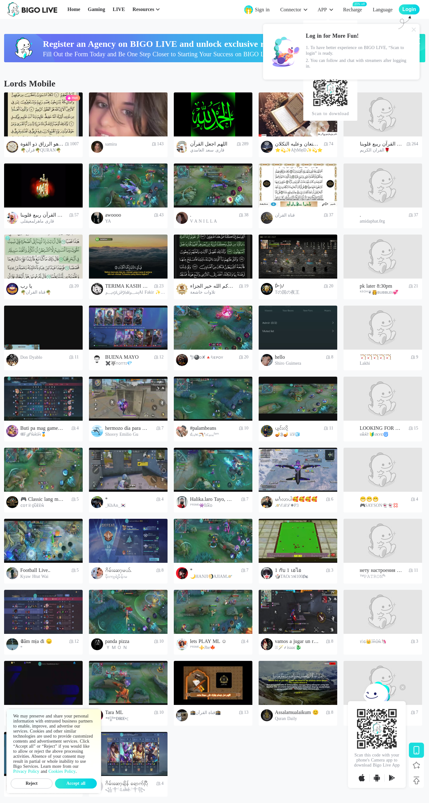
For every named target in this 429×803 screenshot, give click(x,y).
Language (383, 9)
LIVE (119, 9)
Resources (143, 9)
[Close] (414, 29)
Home (73, 9)
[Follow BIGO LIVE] (416, 765)
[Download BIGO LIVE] (416, 750)
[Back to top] (416, 780)
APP (322, 9)
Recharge (352, 9)
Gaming (96, 9)
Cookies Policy (61, 771)
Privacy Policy (26, 771)
